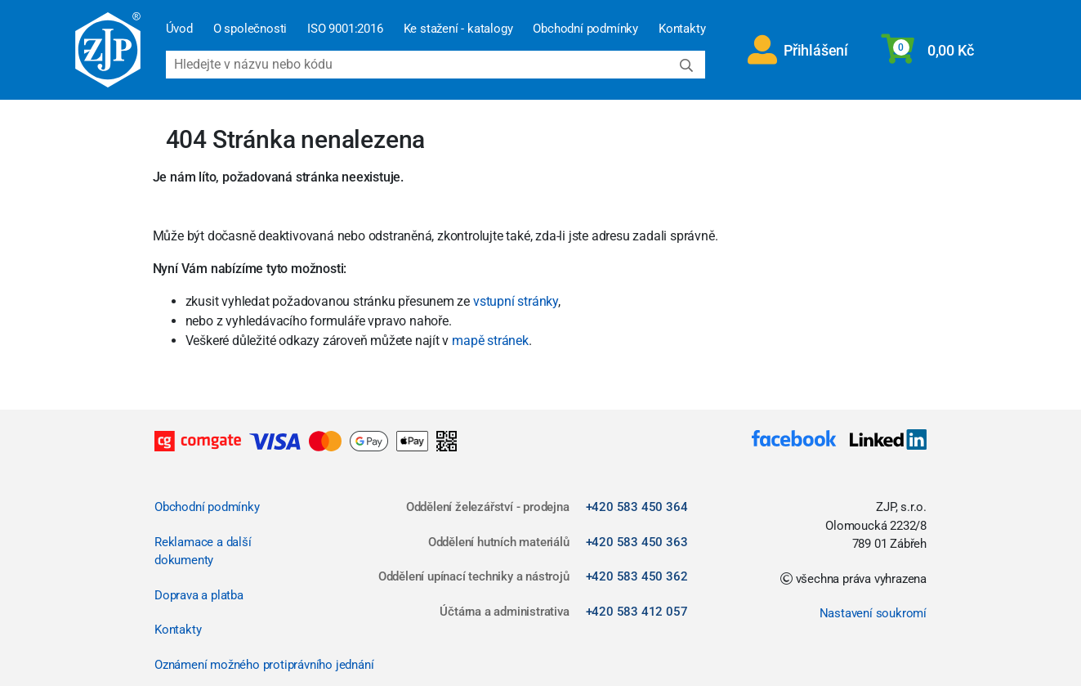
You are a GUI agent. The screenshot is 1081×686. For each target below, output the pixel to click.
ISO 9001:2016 (344, 28)
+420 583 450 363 (637, 542)
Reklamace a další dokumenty (203, 551)
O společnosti (250, 28)
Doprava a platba (198, 595)
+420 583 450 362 (637, 576)
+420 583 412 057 (637, 611)
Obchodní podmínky (585, 28)
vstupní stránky (515, 301)
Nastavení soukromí (873, 613)
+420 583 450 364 (637, 507)
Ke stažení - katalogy (458, 28)
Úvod (179, 28)
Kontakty (682, 28)
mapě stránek (490, 340)
